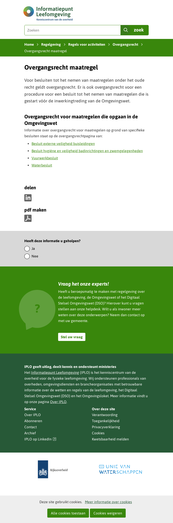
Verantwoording (105, 415)
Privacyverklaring (106, 427)
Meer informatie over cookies (108, 502)
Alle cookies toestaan (68, 513)
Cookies (98, 433)
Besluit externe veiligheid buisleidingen (63, 144)
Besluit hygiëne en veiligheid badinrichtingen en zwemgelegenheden (87, 151)
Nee (35, 256)
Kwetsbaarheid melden (110, 439)
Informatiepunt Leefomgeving (55, 372)
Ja (33, 248)
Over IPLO (58, 402)
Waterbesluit (42, 165)
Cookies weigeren (107, 513)
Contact (30, 427)
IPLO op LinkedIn (40, 439)
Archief (30, 433)
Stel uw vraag (72, 337)
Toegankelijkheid (105, 421)
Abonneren (33, 421)
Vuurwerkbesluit (45, 158)
